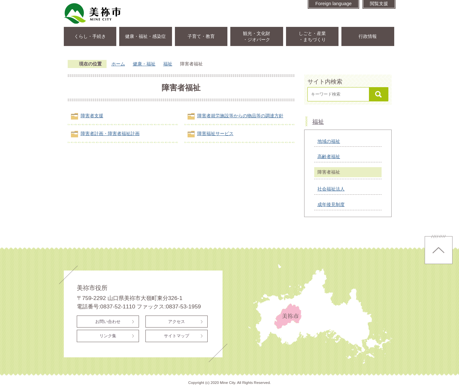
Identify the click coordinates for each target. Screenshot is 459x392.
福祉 (167, 63)
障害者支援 (92, 115)
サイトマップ (176, 335)
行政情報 (368, 36)
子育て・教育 (201, 36)
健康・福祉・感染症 (145, 36)
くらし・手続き (90, 36)
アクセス (176, 321)
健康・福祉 (144, 63)
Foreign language (333, 3)
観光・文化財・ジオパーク (256, 36)
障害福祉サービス (215, 133)
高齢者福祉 (328, 156)
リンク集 (107, 335)
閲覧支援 (379, 3)
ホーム (118, 63)
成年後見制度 (331, 204)
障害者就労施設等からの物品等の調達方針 (240, 115)
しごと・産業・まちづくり (312, 36)
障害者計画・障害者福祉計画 (110, 133)
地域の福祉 (328, 141)
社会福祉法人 (331, 188)
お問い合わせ (107, 321)
